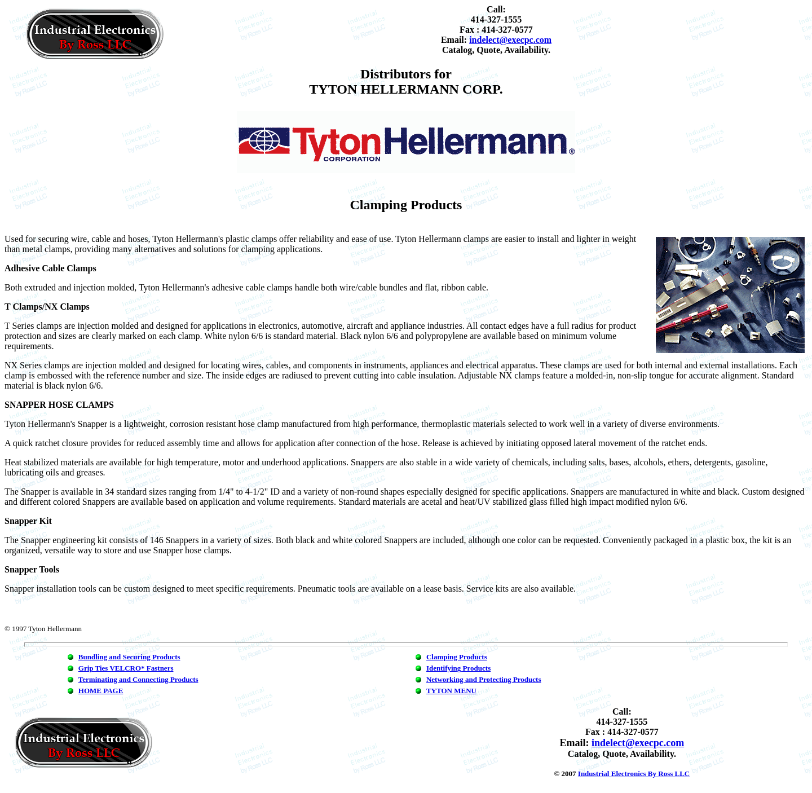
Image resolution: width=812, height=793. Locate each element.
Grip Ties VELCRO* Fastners (126, 668)
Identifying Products (458, 668)
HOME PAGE (100, 690)
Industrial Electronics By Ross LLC (634, 773)
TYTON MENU (451, 690)
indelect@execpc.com (510, 40)
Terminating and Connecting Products (138, 679)
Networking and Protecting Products (483, 679)
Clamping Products (456, 657)
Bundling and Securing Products (129, 657)
